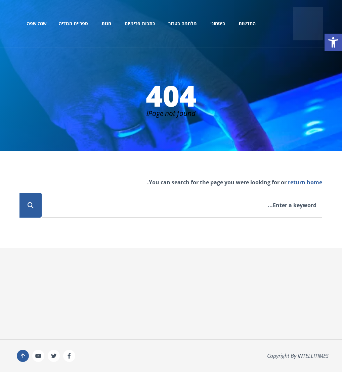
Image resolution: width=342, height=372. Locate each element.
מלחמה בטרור (182, 23)
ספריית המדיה (73, 23)
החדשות (247, 23)
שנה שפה (37, 23)
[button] (333, 42)
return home (305, 182)
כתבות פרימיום (140, 23)
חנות (106, 23)
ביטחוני (217, 23)
